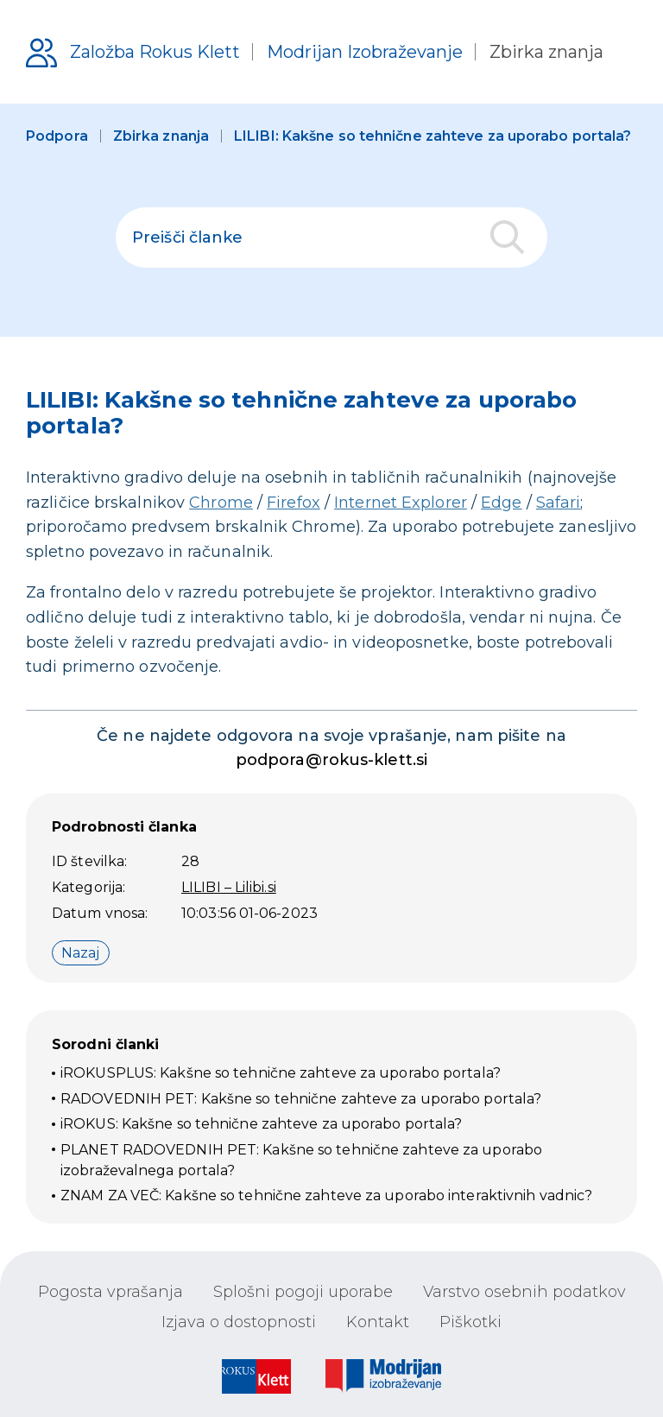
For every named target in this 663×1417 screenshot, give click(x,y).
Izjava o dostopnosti (238, 1322)
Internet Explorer (400, 502)
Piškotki (470, 1322)
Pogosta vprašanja (110, 1291)
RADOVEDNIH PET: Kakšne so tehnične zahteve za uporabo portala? (300, 1099)
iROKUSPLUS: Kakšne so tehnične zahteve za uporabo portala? (280, 1073)
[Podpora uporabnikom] (314, 51)
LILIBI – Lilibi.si (228, 887)
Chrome (221, 502)
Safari (558, 502)
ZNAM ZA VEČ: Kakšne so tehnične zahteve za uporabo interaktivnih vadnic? (326, 1195)
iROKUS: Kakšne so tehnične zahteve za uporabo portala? (261, 1124)
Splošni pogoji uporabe (303, 1291)
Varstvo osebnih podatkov (524, 1291)
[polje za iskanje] (331, 237)
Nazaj (80, 953)
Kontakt (377, 1322)
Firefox (293, 502)
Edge (501, 502)
